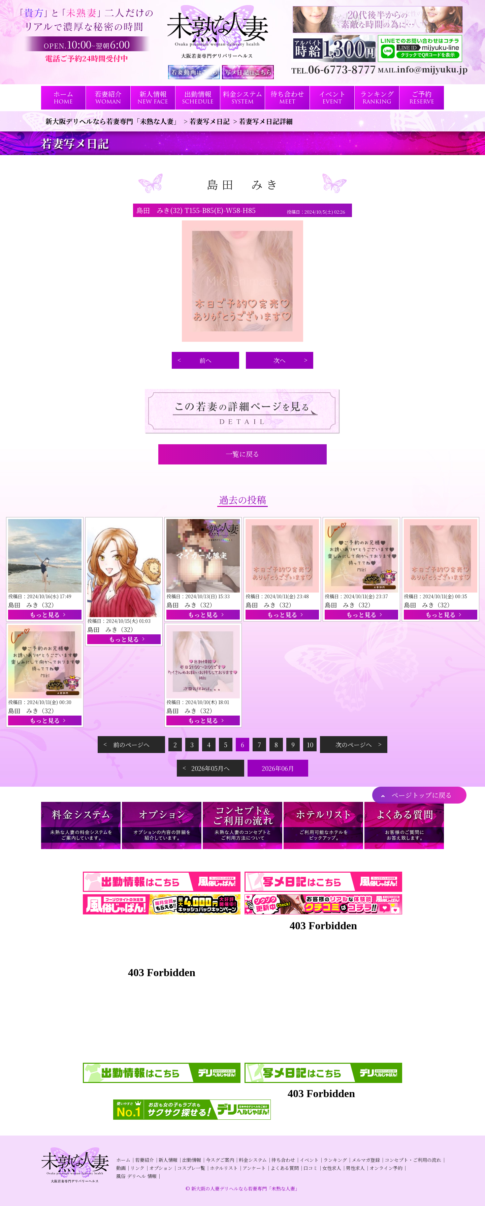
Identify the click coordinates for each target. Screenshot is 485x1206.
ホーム (123, 1159)
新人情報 (168, 1159)
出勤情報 (191, 1159)
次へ (279, 360)
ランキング (335, 1159)
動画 (121, 1168)
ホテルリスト (224, 1168)
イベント (309, 1159)
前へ (205, 360)
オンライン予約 (385, 1168)
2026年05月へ (210, 768)
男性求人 (355, 1168)
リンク (137, 1168)
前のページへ (131, 744)
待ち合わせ (283, 1159)
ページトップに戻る (422, 795)
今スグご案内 (220, 1159)
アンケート (254, 1168)
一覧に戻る (242, 454)
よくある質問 (284, 1168)
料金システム (253, 1159)
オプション (160, 1168)
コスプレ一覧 (191, 1168)
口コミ (310, 1168)
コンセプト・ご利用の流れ (413, 1159)
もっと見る (45, 614)
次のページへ (353, 744)
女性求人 (331, 1168)
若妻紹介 (144, 1159)
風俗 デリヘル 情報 (136, 1176)
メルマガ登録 (366, 1159)
